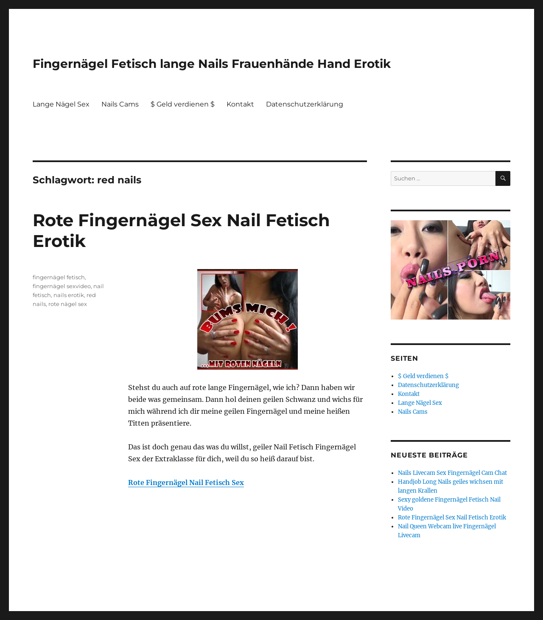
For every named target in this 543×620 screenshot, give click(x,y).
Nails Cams (120, 104)
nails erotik (68, 295)
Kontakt (240, 104)
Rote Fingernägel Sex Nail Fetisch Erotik (452, 517)
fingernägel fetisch (59, 277)
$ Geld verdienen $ (183, 104)
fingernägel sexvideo (62, 286)
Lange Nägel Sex (61, 104)
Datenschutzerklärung (304, 104)
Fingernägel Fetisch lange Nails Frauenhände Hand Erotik (212, 63)
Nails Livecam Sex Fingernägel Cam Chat (452, 473)
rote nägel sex (67, 303)
